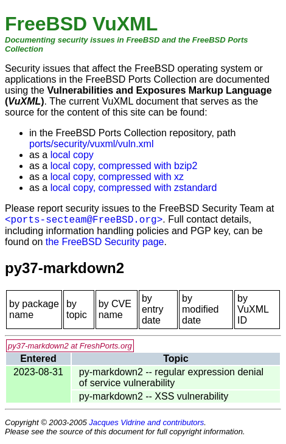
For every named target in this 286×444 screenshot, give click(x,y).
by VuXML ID (252, 309)
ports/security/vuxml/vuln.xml (91, 144)
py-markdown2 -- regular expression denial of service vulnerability (171, 377)
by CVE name (115, 309)
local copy (72, 155)
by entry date (153, 309)
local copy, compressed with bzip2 (124, 166)
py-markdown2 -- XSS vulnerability (153, 396)
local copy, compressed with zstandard (134, 187)
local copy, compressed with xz (117, 177)
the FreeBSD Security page (105, 242)
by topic (76, 309)
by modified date (200, 309)
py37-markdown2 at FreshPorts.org (70, 345)
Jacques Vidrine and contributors (146, 422)
